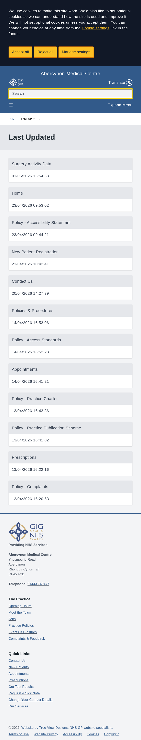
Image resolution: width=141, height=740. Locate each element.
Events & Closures (23, 632)
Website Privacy (46, 734)
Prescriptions (19, 680)
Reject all (45, 52)
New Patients (19, 667)
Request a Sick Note (24, 693)
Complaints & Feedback (27, 638)
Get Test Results (21, 686)
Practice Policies (21, 625)
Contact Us (17, 660)
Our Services (18, 706)
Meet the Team (20, 612)
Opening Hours (20, 606)
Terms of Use (19, 734)
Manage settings (76, 52)
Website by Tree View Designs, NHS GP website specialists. (67, 727)
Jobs (12, 619)
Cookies (93, 734)
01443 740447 (38, 584)
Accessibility (72, 734)
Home (12, 119)
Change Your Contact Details (31, 699)
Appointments (19, 673)
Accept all (20, 52)
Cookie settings (95, 28)
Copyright (111, 734)
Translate (120, 82)
